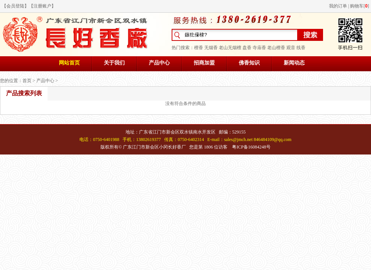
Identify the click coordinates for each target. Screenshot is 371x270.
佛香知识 (249, 63)
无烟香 (211, 47)
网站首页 (69, 63)
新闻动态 (294, 63)
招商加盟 (204, 63)
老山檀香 (276, 47)
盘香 (246, 47)
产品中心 (159, 63)
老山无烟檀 (230, 47)
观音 (290, 47)
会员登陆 (15, 6)
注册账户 (42, 6)
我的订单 (338, 6)
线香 (300, 47)
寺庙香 (259, 47)
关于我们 (114, 63)
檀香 (198, 47)
